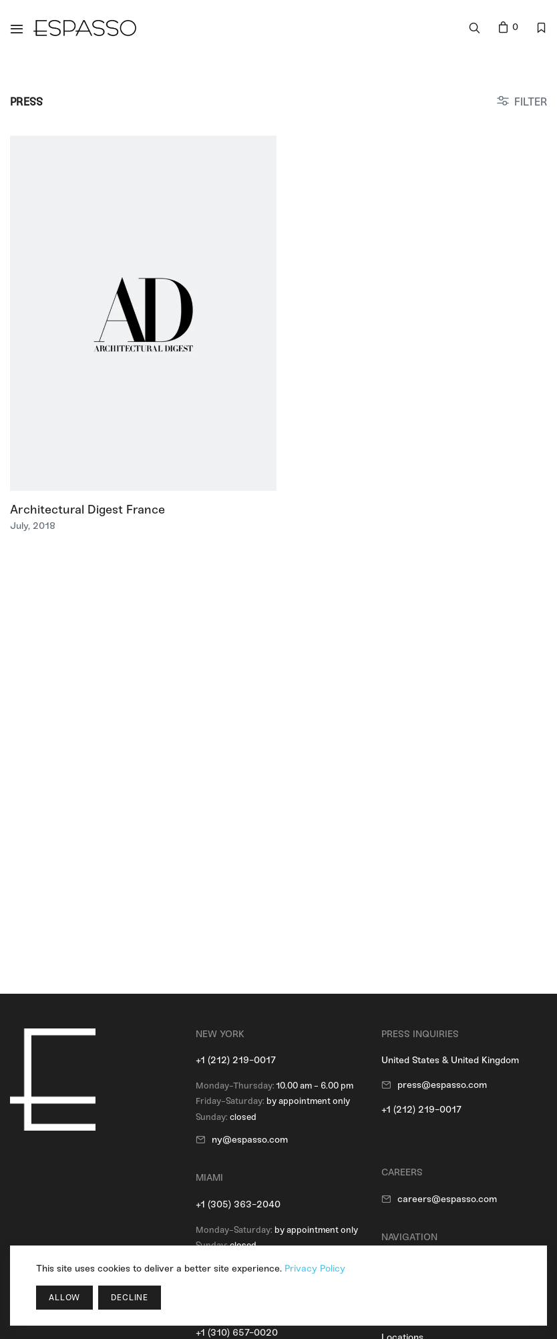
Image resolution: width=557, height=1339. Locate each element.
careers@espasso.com (447, 1199)
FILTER (530, 101)
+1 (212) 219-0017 (236, 1060)
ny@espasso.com (250, 1139)
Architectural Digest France (87, 509)
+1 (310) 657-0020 (237, 1332)
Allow (64, 1297)
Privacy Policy (315, 1268)
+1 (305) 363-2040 (238, 1204)
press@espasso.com (442, 1085)
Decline (129, 1297)
